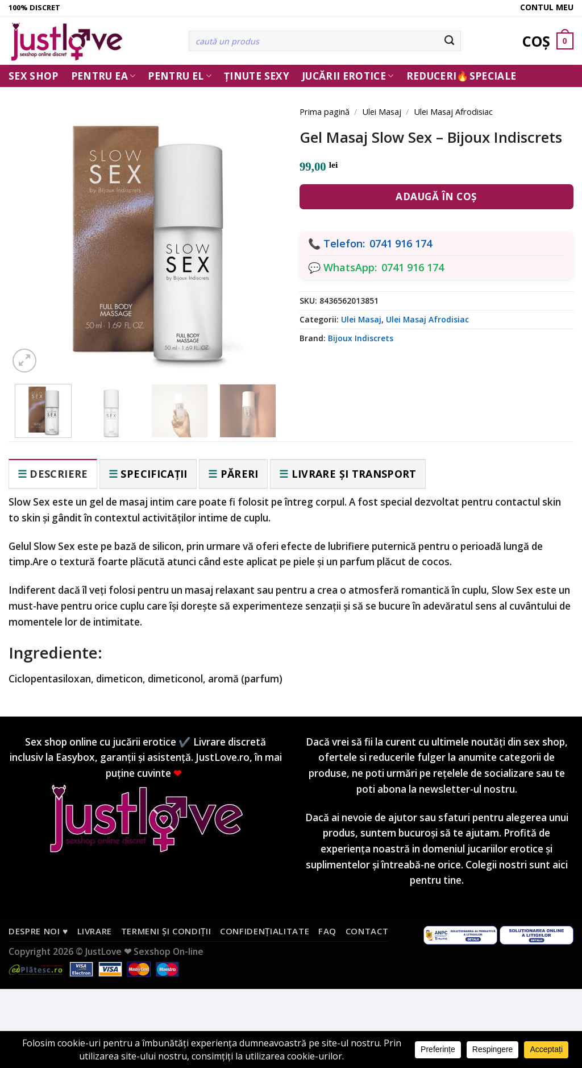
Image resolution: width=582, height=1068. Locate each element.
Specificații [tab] (153, 474)
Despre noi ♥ (38, 931)
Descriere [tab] (59, 474)
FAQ (327, 931)
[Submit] (449, 41)
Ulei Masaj (381, 111)
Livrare (95, 931)
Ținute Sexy (256, 75)
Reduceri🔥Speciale (461, 75)
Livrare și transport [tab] (354, 474)
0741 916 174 (400, 243)
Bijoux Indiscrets (360, 338)
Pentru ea (103, 75)
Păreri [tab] (240, 474)
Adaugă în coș (436, 196)
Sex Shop (34, 75)
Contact (367, 931)
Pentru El (179, 75)
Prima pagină (325, 111)
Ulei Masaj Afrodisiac (453, 111)
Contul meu (546, 7)
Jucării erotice (348, 75)
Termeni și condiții (166, 931)
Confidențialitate (264, 931)
